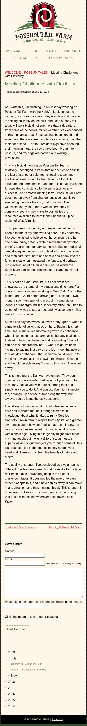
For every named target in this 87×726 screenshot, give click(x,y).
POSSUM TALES (61, 57)
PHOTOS (20, 57)
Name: (9, 551)
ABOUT (51, 51)
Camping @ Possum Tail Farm (26, 664)
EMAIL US (57, 719)
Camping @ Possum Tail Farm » (65, 527)
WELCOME (14, 51)
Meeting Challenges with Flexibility (28, 669)
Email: (9, 559)
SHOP (33, 51)
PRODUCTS (72, 51)
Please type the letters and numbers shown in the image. (43, 601)
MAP (38, 57)
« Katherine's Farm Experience (20, 527)
